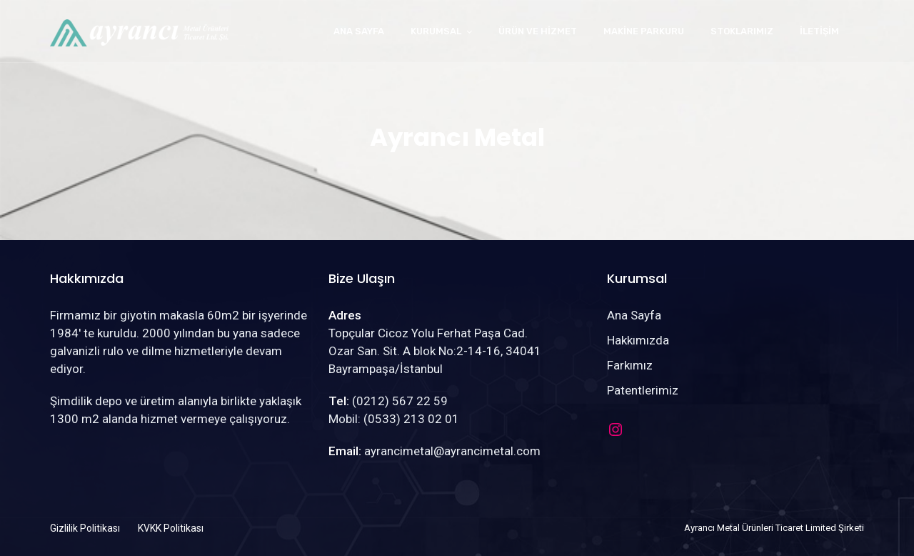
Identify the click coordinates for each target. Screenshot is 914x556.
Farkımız (630, 365)
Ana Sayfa (358, 31)
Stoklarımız (741, 31)
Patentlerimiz (642, 390)
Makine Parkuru (643, 31)
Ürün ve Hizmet (537, 31)
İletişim (819, 31)
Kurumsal (436, 31)
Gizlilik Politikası (85, 528)
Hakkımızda (638, 340)
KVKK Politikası (171, 528)
